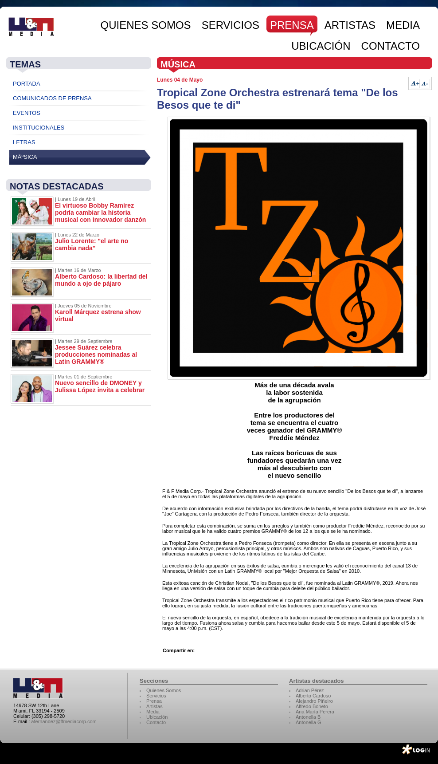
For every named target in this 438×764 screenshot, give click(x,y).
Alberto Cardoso (313, 695)
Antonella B (308, 717)
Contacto (156, 722)
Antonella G (308, 722)
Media (153, 711)
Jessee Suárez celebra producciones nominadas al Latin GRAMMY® (96, 354)
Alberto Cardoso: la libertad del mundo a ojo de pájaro (101, 280)
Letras (24, 142)
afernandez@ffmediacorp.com (63, 721)
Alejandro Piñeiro (314, 701)
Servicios (156, 695)
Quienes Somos (163, 690)
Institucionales (38, 127)
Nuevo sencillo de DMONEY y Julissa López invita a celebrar (100, 386)
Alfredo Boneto (312, 706)
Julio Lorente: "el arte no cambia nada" (91, 244)
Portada (26, 83)
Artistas (154, 706)
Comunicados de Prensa (52, 98)
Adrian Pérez (310, 690)
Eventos (26, 113)
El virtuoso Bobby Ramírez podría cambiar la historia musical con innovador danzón (100, 212)
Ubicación (157, 717)
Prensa (154, 701)
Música (178, 64)
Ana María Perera (315, 711)
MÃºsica (25, 157)
